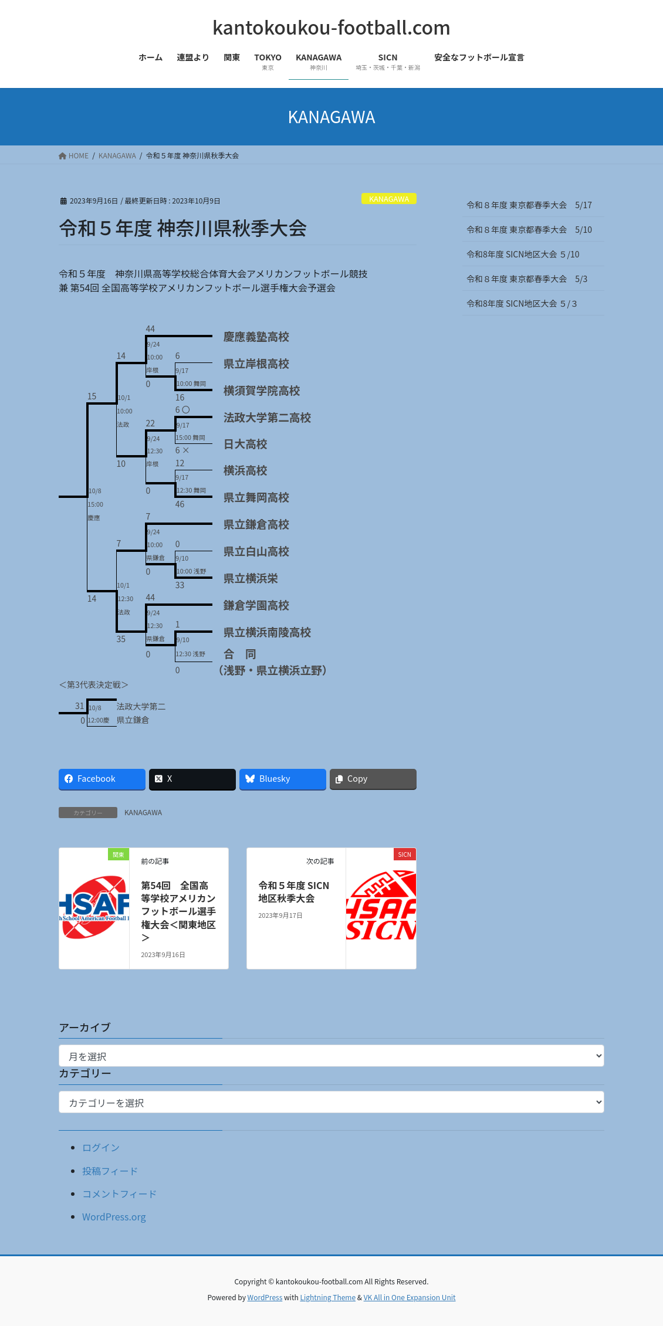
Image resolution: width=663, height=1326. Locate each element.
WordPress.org (114, 1216)
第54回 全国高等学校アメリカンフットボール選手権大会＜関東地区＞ (178, 911)
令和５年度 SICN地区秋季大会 (293, 891)
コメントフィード (119, 1193)
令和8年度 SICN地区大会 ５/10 (523, 254)
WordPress (265, 1297)
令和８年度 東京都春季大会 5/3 (526, 278)
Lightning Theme (328, 1297)
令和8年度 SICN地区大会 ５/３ (526, 303)
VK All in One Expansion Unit (410, 1297)
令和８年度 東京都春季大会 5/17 (529, 205)
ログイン (101, 1147)
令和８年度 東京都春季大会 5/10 (529, 229)
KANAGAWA (389, 198)
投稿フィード (110, 1171)
